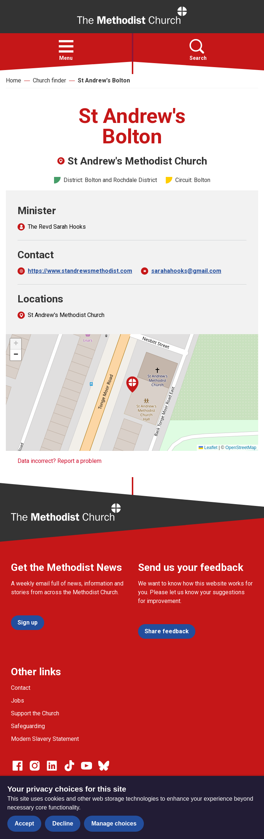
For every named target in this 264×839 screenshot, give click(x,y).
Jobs (17, 700)
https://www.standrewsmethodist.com (80, 270)
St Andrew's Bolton (104, 80)
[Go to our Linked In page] (51, 765)
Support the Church (35, 713)
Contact (20, 687)
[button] (66, 46)
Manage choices (114, 823)
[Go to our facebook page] (17, 765)
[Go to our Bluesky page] (103, 765)
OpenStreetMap (240, 447)
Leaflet (208, 447)
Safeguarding (28, 726)
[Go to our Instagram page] (34, 765)
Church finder (49, 80)
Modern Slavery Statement (45, 738)
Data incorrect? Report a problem (60, 460)
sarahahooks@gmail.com (186, 270)
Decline (62, 823)
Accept (24, 823)
